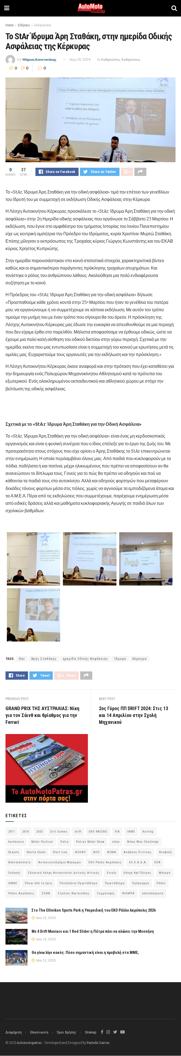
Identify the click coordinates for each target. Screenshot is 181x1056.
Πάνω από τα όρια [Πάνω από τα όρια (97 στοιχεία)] (38, 883)
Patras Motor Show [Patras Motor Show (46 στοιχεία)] (90, 842)
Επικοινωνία (39, 1032)
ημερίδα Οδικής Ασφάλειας (85, 659)
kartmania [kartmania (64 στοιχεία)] (16, 842)
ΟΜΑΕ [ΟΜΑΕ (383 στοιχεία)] (12, 883)
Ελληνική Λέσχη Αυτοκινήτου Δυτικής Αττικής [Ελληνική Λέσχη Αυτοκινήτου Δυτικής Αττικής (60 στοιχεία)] (63, 873)
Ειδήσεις (24, 25)
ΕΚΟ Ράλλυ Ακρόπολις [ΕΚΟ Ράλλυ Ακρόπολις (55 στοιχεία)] (105, 862)
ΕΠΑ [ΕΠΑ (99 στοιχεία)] (157, 862)
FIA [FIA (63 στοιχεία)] (117, 831)
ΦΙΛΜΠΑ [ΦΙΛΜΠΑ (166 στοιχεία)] (128, 893)
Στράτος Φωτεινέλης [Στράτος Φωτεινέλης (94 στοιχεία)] (74, 893)
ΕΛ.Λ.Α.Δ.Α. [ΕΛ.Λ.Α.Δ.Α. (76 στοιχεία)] (138, 862)
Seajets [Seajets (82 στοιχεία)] (13, 852)
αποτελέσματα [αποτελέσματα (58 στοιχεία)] (152, 893)
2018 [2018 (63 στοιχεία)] (25, 831)
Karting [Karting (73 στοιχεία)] (148, 831)
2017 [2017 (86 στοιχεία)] (11, 831)
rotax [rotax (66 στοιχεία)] (116, 842)
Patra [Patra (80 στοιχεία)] (64, 842)
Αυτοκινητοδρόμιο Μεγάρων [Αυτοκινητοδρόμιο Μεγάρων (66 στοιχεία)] (59, 862)
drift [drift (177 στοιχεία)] (78, 831)
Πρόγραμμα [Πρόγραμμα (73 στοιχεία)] (140, 883)
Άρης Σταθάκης (44, 659)
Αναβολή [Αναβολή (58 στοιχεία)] (165, 852)
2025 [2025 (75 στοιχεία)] (39, 831)
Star (22, 659)
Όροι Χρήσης (66, 1032)
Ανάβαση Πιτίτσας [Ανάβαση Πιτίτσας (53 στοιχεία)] (138, 852)
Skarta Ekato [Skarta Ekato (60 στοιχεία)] (36, 852)
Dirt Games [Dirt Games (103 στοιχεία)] (59, 831)
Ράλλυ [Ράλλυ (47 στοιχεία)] (161, 883)
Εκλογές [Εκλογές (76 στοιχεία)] (14, 873)
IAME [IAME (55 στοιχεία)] (131, 831)
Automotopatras (29, 1043)
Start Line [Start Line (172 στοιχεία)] (60, 852)
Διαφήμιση (13, 1032)
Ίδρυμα (120, 659)
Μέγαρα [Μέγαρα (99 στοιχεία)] (165, 873)
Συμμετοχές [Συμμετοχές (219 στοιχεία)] (106, 893)
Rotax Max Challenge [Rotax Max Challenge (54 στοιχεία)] (143, 842)
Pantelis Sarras (98, 1043)
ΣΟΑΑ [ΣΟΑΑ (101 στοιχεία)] (46, 893)
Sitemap (90, 1032)
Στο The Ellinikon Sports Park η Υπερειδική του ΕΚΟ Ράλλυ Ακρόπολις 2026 (94, 910)
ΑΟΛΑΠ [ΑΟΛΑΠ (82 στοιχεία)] (80, 852)
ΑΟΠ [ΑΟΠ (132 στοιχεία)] (96, 852)
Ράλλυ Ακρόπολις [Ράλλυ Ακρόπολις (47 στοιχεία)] (21, 893)
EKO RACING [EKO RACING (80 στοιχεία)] (98, 831)
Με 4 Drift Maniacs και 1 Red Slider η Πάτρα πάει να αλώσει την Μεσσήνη (93, 931)
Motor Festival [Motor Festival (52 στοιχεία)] (42, 842)
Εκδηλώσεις (42, 25)
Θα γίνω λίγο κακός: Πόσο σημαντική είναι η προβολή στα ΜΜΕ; (85, 953)
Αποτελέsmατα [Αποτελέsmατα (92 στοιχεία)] (19, 862)
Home (9, 25)
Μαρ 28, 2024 (80, 59)
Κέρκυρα (139, 659)
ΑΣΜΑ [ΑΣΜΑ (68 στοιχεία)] (111, 852)
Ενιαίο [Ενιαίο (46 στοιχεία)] (111, 873)
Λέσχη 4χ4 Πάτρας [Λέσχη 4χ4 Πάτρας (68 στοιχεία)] (137, 873)
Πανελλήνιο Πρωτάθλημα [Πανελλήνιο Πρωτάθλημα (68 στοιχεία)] (79, 883)
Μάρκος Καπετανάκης (39, 59)
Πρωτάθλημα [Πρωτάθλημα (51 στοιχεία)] (115, 883)
